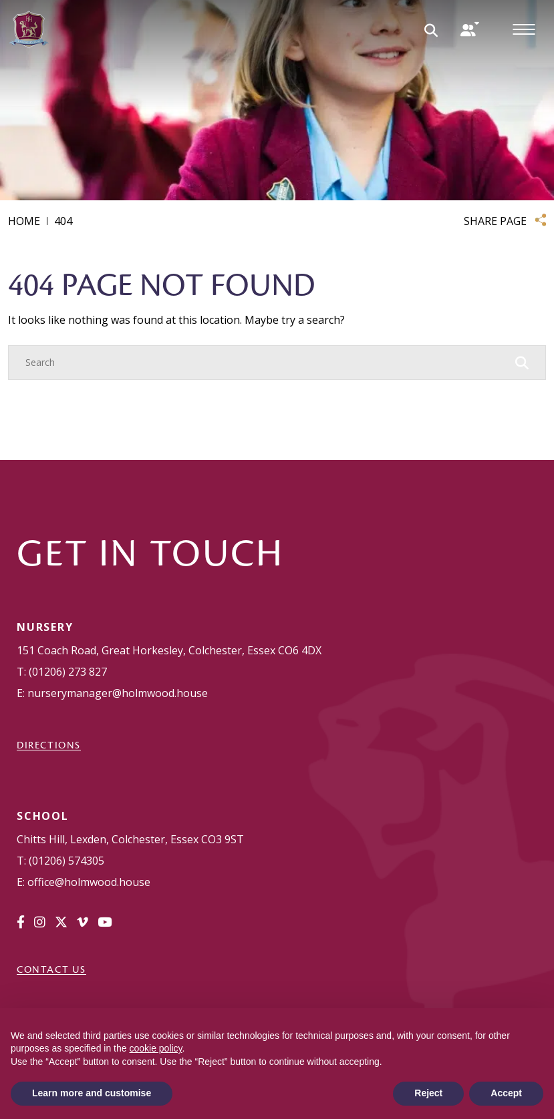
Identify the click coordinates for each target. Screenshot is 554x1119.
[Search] (264, 363)
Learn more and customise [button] (91, 1093)
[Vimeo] (82, 922)
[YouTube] (105, 922)
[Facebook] (21, 922)
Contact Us (51, 969)
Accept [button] (506, 1093)
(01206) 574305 (66, 860)
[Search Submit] (431, 29)
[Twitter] (61, 922)
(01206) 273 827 (68, 671)
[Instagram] (39, 922)
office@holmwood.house (88, 882)
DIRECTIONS (49, 745)
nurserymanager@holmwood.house (117, 693)
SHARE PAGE (495, 221)
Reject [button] (428, 1093)
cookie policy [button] (155, 1048)
